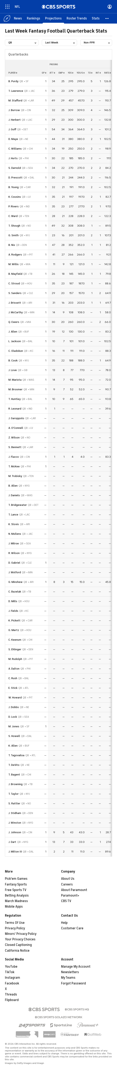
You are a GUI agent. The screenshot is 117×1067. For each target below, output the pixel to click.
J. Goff (12, 129)
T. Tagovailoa (16, 755)
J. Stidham (14, 813)
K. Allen (13, 745)
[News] (17, 18)
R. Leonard (14, 408)
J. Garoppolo (16, 418)
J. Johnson (14, 832)
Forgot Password (73, 983)
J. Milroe (13, 543)
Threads (11, 994)
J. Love (12, 370)
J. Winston (14, 822)
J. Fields (13, 611)
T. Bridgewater (17, 505)
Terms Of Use (15, 923)
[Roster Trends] (76, 18)
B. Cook (13, 360)
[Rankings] (33, 18)
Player (12, 72)
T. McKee (14, 466)
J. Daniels (14, 495)
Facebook (12, 983)
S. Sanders (15, 293)
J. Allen (12, 331)
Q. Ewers (13, 322)
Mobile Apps (14, 907)
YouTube (11, 967)
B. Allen (13, 485)
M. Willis (13, 264)
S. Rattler (14, 803)
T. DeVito (13, 765)
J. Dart (12, 842)
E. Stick (12, 688)
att (52, 72)
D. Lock (12, 717)
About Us (67, 879)
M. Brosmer (15, 389)
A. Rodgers (15, 254)
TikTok (9, 972)
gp (44, 72)
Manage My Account (75, 967)
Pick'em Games (16, 879)
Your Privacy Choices (20, 939)
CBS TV (66, 901)
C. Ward (13, 216)
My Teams (68, 978)
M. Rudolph (15, 659)
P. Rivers (13, 206)
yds (70, 72)
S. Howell (14, 736)
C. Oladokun (15, 351)
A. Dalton (13, 668)
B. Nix (11, 245)
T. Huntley (14, 399)
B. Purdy (13, 81)
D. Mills (12, 601)
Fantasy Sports (16, 884)
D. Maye (13, 139)
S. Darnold (14, 168)
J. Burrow (14, 110)
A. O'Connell (15, 428)
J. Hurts (13, 158)
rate (107, 72)
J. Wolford (14, 572)
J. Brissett (14, 302)
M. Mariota (15, 379)
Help (64, 923)
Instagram (12, 978)
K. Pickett (14, 620)
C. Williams (15, 148)
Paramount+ (70, 895)
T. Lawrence (15, 91)
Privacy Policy (15, 928)
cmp (61, 72)
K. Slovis (13, 524)
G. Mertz (13, 630)
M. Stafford (15, 100)
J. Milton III (15, 851)
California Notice (17, 951)
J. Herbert (14, 119)
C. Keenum (14, 639)
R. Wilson (14, 553)
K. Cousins (14, 197)
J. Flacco (13, 457)
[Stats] (95, 18)
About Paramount (74, 890)
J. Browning (15, 784)
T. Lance (13, 514)
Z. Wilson (14, 437)
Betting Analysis (17, 895)
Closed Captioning (18, 945)
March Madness (16, 901)
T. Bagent (14, 774)
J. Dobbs (13, 707)
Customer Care (72, 928)
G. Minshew (15, 582)
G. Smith (13, 235)
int (98, 72)
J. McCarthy (15, 312)
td (90, 72)
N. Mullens (14, 534)
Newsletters (70, 972)
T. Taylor (13, 794)
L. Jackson (14, 341)
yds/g (81, 72)
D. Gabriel (14, 562)
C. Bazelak (14, 591)
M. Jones (13, 726)
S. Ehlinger (14, 649)
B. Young (13, 187)
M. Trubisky (15, 476)
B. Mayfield (15, 274)
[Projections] (53, 18)
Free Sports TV (15, 890)
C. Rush (12, 678)
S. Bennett (15, 447)
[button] (107, 18)
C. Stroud (14, 283)
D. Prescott (15, 177)
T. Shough (14, 225)
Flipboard (12, 1000)
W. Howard (15, 697)
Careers (67, 884)
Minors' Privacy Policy (20, 934)
